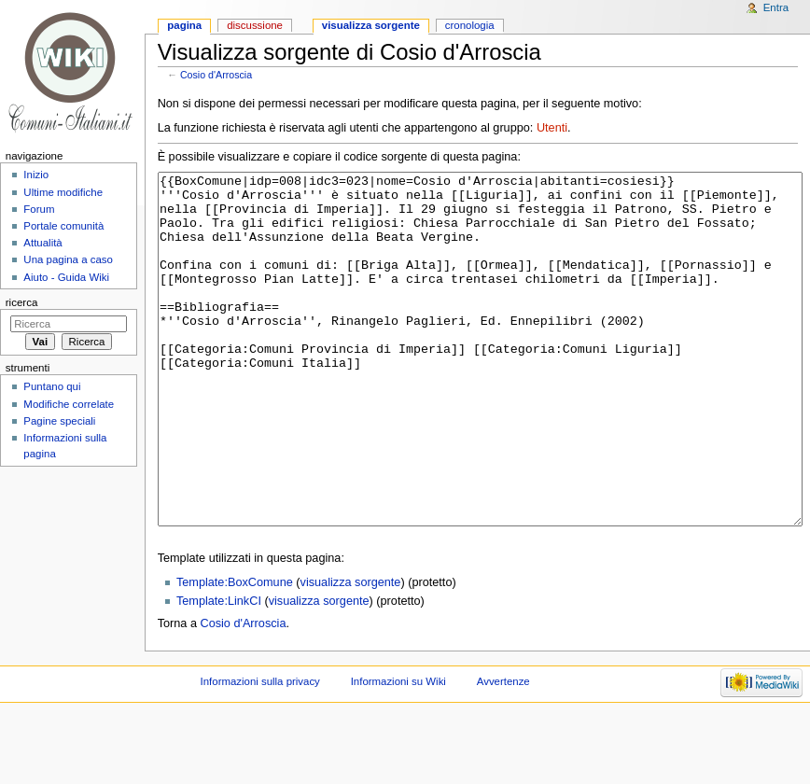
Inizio (36, 174)
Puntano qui (51, 386)
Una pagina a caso (68, 259)
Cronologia (470, 25)
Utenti (552, 127)
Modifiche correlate (68, 404)
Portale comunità (63, 225)
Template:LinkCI (218, 671)
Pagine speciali (59, 421)
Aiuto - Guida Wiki (66, 277)
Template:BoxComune (234, 652)
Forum (38, 209)
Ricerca (22, 302)
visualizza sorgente (350, 652)
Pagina (184, 25)
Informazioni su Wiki (398, 751)
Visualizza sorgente (371, 25)
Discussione (255, 25)
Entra (776, 7)
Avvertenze (503, 751)
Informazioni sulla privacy (260, 751)
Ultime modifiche (63, 192)
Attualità (42, 242)
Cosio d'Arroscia (216, 74)
